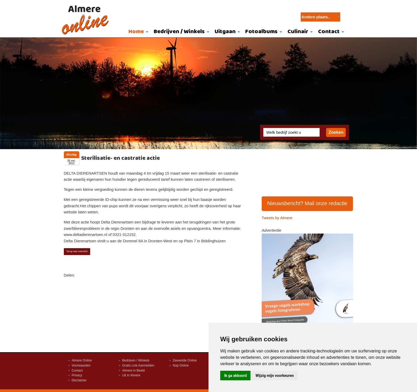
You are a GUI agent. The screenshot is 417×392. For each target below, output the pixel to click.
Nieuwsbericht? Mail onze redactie (307, 203)
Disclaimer (79, 380)
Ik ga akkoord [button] (235, 375)
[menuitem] (137, 32)
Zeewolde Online (185, 360)
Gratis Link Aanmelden (138, 365)
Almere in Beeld (133, 370)
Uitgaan (225, 31)
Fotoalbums (261, 31)
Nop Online (181, 365)
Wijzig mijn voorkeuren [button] (275, 375)
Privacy (77, 375)
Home (136, 31)
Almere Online (82, 360)
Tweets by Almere (277, 218)
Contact (329, 31)
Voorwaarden (81, 365)
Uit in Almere (131, 375)
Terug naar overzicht (76, 251)
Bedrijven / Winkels (179, 31)
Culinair (297, 31)
